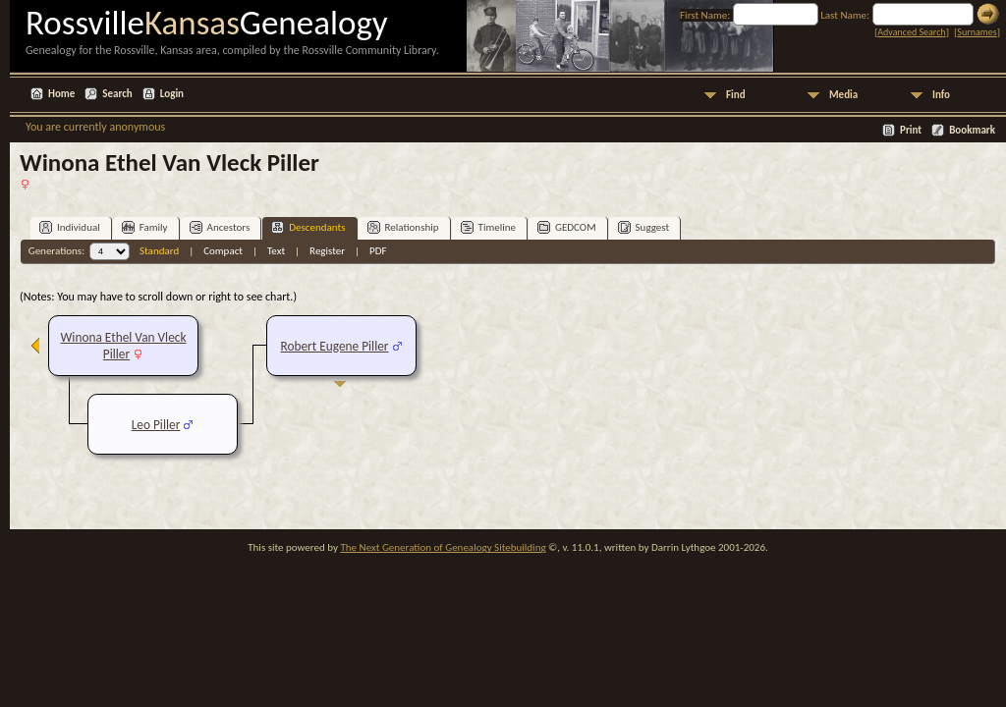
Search (117, 93)
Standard (159, 251)
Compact (223, 251)
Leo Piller (156, 424)
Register (327, 251)
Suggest (644, 227)
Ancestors (220, 227)
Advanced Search (911, 32)
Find (736, 94)
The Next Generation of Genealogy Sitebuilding (442, 547)
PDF (378, 251)
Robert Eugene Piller (334, 346)
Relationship (403, 227)
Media (843, 94)
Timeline (488, 227)
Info (941, 94)
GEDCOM (566, 227)
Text (276, 251)
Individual (69, 227)
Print (911, 130)
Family (145, 227)
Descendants (308, 227)
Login (172, 93)
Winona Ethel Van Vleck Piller (123, 345)
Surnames (976, 32)
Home (61, 93)
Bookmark (972, 130)
